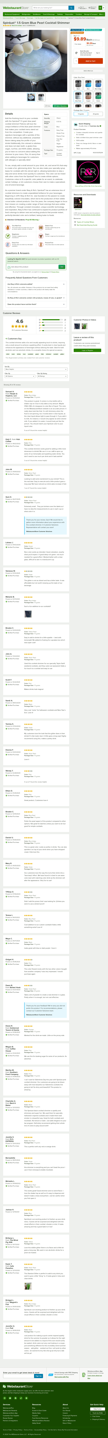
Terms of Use (45, 272)
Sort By (7, 366)
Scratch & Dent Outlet (39, 1410)
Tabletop (60, 14)
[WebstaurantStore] (29, 1386)
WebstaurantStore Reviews (41, 1420)
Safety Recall (36, 1423)
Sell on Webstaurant (69, 1420)
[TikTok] (21, 1398)
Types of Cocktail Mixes (90, 222)
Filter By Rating (42, 373)
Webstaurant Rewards (10, 1410)
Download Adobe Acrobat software (90, 215)
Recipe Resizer (8, 1418)
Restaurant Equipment (12, 14)
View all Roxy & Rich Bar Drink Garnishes (88, 186)
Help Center (98, 1409)
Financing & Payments (70, 1415)
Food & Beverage (49, 14)
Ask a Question (60, 106)
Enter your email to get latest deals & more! (21, 1373)
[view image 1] (77, 326)
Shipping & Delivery (97, 1419)
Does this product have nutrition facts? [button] (22, 304)
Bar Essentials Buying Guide (90, 225)
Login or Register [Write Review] (87, 350)
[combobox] (50, 8)
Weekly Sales (36, 1413)
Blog (33, 1408)
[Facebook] (15, 1398)
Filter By (7, 373)
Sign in (98, 53)
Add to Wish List (88, 71)
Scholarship (66, 1418)
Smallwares (37, 14)
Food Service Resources (40, 1418)
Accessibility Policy (40, 1430)
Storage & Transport (90, 14)
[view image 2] (84, 326)
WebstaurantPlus (8, 1408)
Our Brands (66, 1410)
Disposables (69, 14)
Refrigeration (26, 14)
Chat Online (95, 1416)
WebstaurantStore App (10, 1413)
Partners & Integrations (10, 1420)
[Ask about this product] (36, 267)
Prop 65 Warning (32, 220)
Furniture (79, 14)
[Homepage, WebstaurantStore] (16, 8)
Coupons (35, 1415)
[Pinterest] (26, 1398)
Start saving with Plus (62, 1377)
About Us (66, 1408)
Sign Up (39, 1376)
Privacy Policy (55, 272)
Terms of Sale (7, 1430)
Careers (65, 1413)
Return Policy (67, 1423)
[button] (31, 97)
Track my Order (98, 1413)
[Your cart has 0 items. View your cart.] (102, 8)
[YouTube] (10, 1398)
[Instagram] (4, 1398)
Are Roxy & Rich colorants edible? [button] (20, 284)
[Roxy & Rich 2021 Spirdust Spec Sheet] (78, 203)
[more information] (100, 126)
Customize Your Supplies (11, 1415)
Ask (62, 267)
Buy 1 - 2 (76, 36)
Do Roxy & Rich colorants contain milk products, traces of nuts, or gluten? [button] (35, 298)
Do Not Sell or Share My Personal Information (63, 1430)
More (101, 14)
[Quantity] (76, 61)
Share (48, 106)
